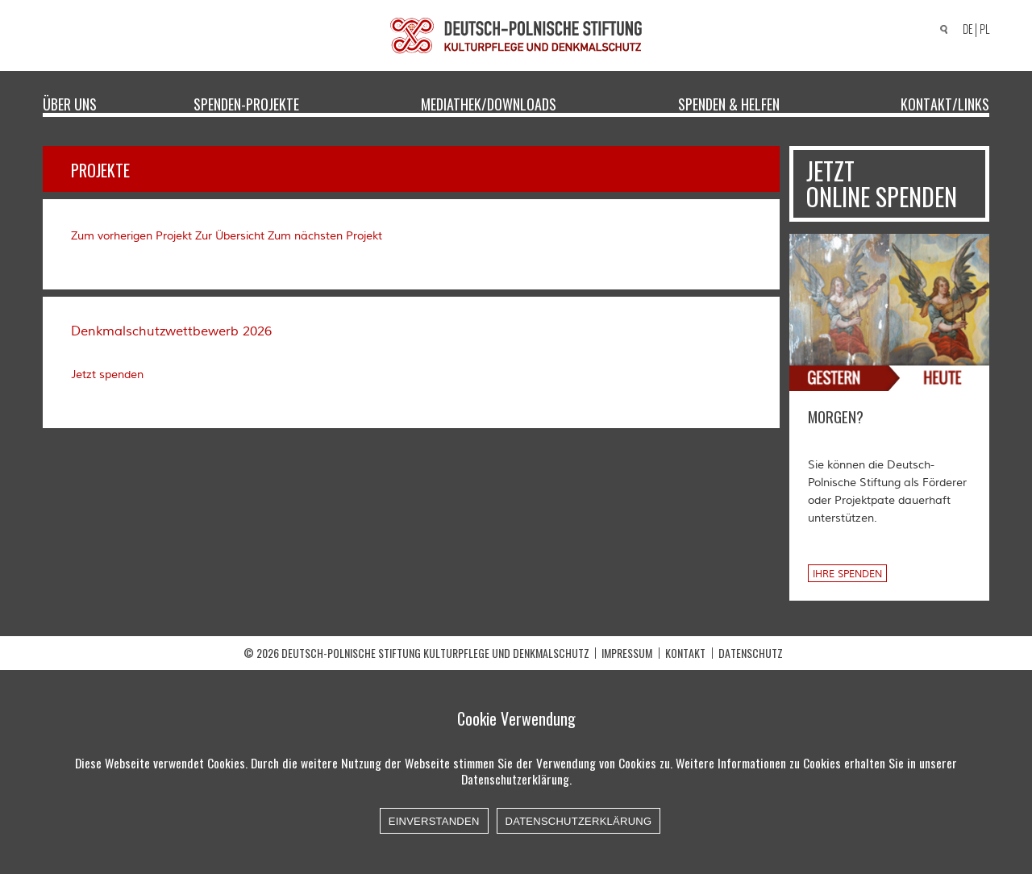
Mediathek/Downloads (488, 103)
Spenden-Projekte (246, 103)
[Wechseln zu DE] (965, 30)
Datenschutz (750, 652)
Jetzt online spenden (881, 183)
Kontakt (685, 652)
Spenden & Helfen (729, 103)
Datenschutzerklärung (579, 821)
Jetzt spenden (107, 375)
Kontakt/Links (945, 103)
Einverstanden (434, 821)
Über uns (70, 103)
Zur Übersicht (229, 236)
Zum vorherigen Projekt (131, 236)
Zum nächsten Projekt (325, 236)
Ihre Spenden (847, 574)
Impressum (626, 652)
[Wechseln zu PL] (986, 29)
